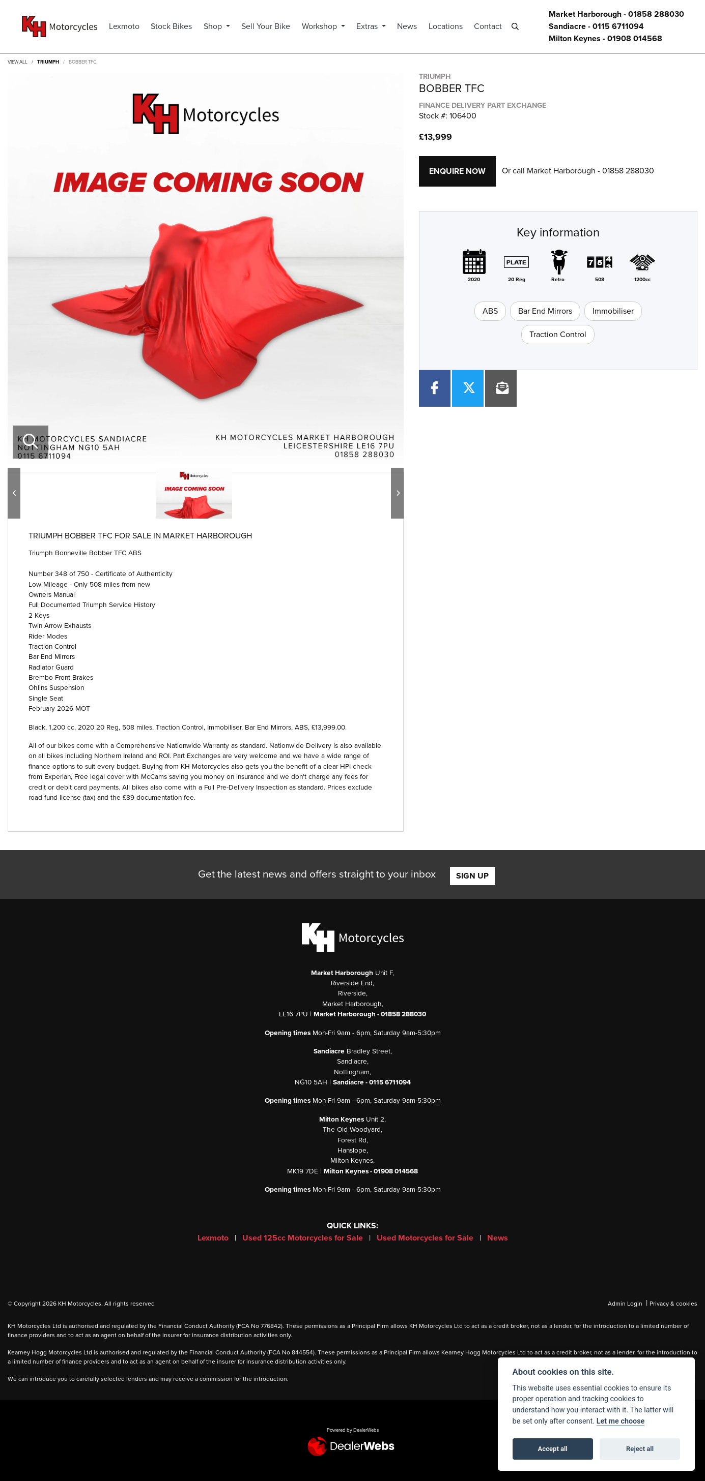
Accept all (553, 1449)
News (415, 26)
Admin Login (625, 1303)
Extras (375, 26)
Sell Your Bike (272, 26)
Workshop (327, 26)
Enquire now (457, 171)
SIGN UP (472, 876)
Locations (453, 26)
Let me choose (621, 1421)
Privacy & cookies (673, 1303)
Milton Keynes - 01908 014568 (605, 39)
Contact (495, 26)
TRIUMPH (48, 62)
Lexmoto (131, 26)
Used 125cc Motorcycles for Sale (303, 1238)
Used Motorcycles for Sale (426, 1238)
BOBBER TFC (82, 62)
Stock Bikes (179, 26)
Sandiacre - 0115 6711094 (596, 26)
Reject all (640, 1449)
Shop (221, 26)
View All (17, 62)
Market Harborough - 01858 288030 (616, 14)
